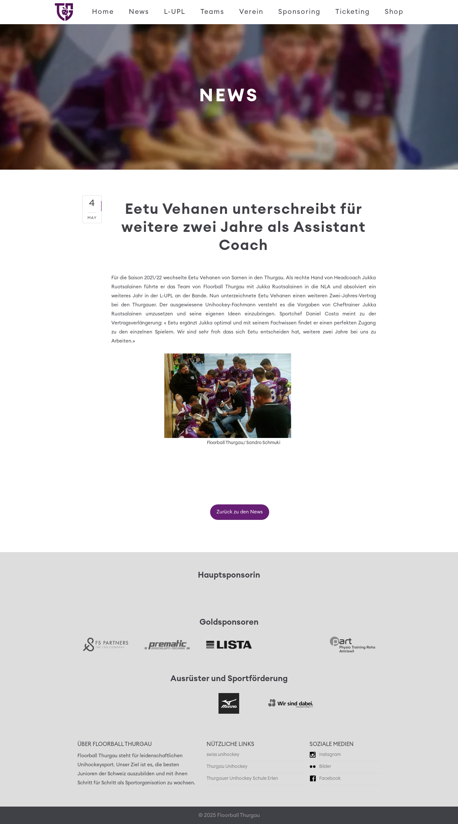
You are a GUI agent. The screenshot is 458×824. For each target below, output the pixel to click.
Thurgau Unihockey (227, 766)
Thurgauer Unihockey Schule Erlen (242, 778)
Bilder (325, 766)
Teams (212, 11)
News (139, 11)
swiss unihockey (223, 754)
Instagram (330, 754)
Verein (251, 11)
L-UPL (175, 11)
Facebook (330, 778)
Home (103, 11)
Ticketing (352, 11)
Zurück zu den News (240, 512)
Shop (394, 11)
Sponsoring (299, 11)
